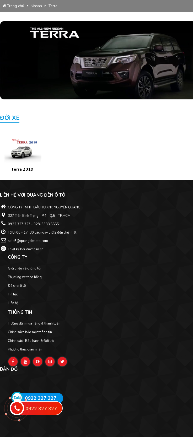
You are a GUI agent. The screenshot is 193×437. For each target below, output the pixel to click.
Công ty (18, 257)
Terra (53, 5)
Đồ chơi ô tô (17, 285)
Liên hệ (13, 303)
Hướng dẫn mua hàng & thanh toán (34, 323)
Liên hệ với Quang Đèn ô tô (32, 195)
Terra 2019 (22, 169)
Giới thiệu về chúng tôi (24, 268)
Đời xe (9, 118)
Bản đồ (9, 369)
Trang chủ (13, 5)
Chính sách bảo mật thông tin (30, 332)
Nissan (36, 5)
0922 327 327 (40, 398)
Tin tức (13, 294)
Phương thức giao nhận (25, 349)
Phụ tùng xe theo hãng (25, 277)
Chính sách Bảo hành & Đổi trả (31, 340)
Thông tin (20, 312)
